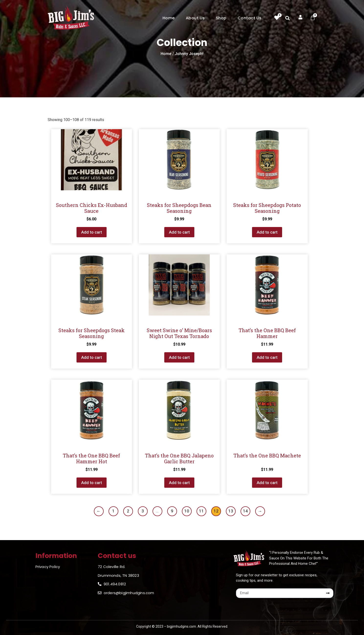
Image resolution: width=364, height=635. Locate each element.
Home (169, 18)
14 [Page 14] (245, 511)
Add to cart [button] (91, 232)
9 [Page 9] (172, 511)
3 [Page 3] (143, 511)
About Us (195, 18)
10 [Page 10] (186, 511)
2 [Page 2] (128, 511)
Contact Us (250, 18)
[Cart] (312, 17)
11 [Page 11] (201, 511)
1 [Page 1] (113, 511)
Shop (221, 18)
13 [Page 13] (230, 511)
